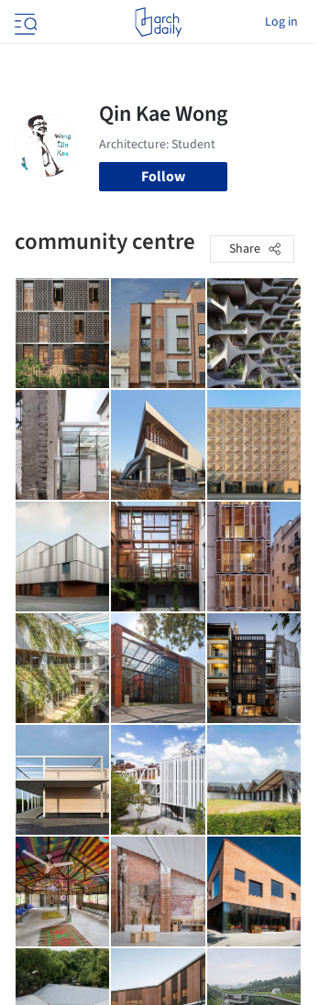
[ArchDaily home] (158, 22)
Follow (163, 177)
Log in (281, 22)
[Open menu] (24, 22)
